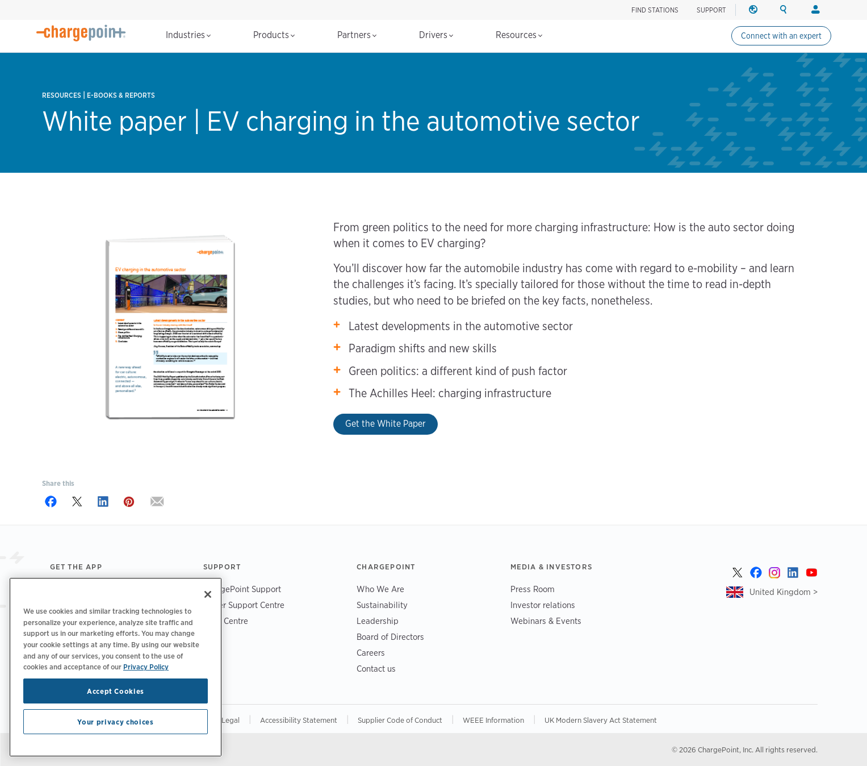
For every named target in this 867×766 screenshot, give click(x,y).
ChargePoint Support (242, 589)
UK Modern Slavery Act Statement (601, 720)
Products (274, 35)
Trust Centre (225, 620)
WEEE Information (493, 720)
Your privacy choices (115, 721)
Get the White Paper (385, 423)
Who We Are (380, 589)
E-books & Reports (121, 95)
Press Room (532, 589)
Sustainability (382, 605)
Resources (519, 35)
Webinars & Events (545, 620)
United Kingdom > (783, 591)
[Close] (207, 594)
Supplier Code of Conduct (400, 720)
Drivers (436, 35)
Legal (230, 720)
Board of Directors (390, 636)
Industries (188, 35)
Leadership (378, 620)
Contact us (376, 668)
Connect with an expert (781, 35)
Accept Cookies (115, 691)
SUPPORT (711, 10)
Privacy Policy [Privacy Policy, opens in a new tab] (146, 666)
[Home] (81, 32)
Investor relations (542, 605)
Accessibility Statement (298, 720)
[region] (115, 667)
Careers (371, 652)
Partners (356, 35)
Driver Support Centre (243, 605)
